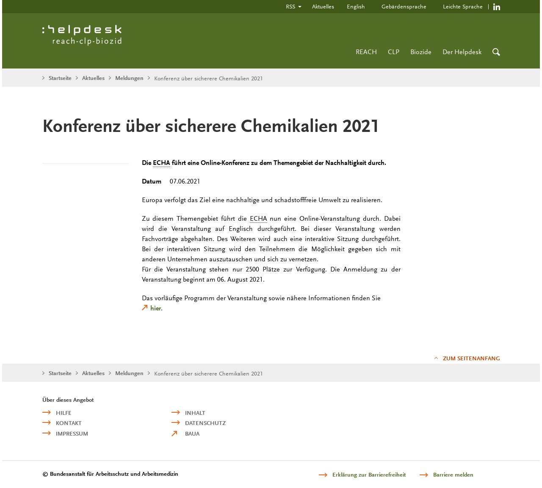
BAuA (192, 433)
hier (155, 308)
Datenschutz (205, 423)
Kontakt (69, 423)
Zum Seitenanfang (471, 358)
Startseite (60, 78)
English (356, 6)
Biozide (420, 52)
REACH (366, 52)
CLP (393, 52)
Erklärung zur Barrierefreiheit (369, 474)
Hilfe (64, 413)
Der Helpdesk (461, 52)
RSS (290, 6)
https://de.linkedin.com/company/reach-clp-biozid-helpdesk (496, 6)
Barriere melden (453, 474)
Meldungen (129, 78)
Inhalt (195, 413)
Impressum (72, 433)
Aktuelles (323, 6)
